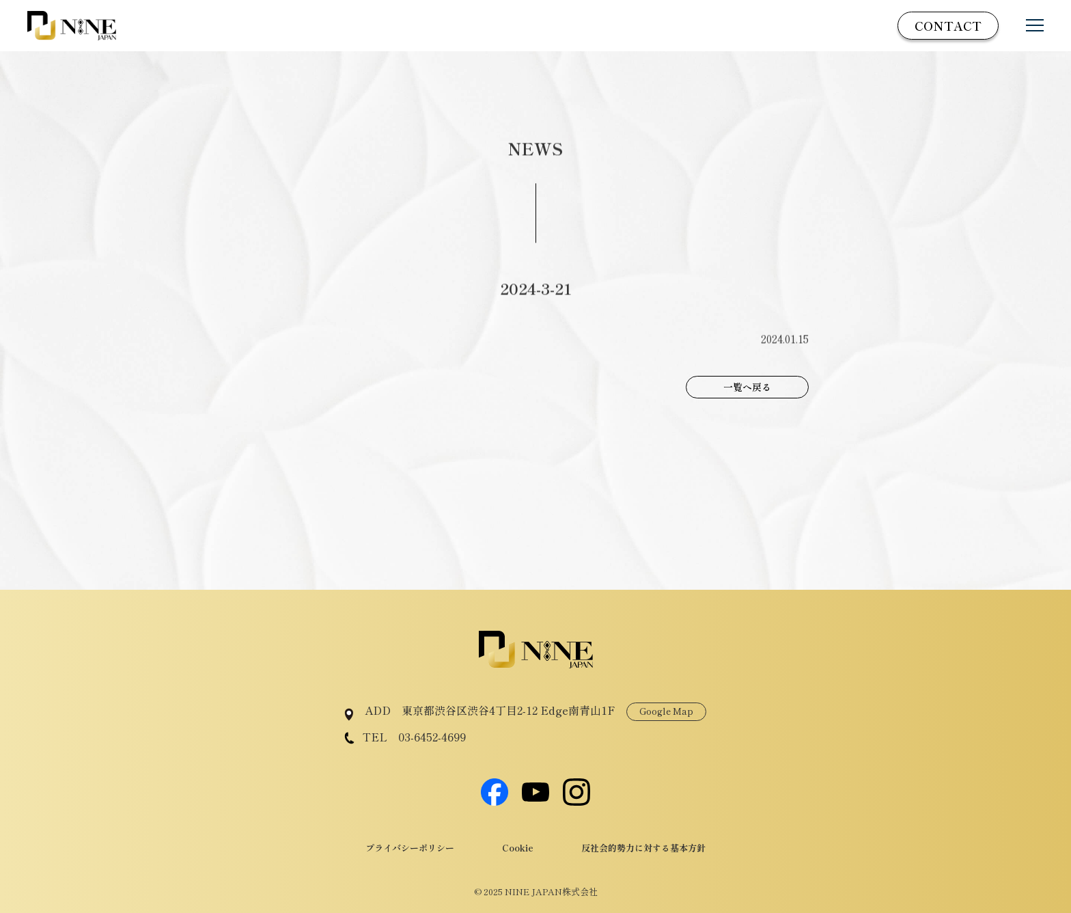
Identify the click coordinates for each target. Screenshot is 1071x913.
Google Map (666, 711)
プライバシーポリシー (409, 847)
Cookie (517, 847)
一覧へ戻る (747, 387)
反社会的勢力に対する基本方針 (643, 847)
